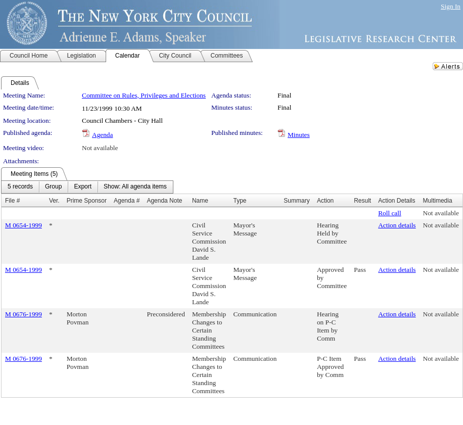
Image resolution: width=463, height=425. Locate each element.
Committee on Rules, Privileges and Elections (144, 95)
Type (239, 200)
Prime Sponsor (87, 200)
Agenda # (127, 200)
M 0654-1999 (23, 225)
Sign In (450, 6)
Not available (100, 148)
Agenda (102, 134)
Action (325, 200)
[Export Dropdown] (83, 187)
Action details (396, 225)
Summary (296, 200)
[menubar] (87, 187)
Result (362, 200)
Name (200, 200)
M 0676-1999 (23, 314)
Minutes (299, 134)
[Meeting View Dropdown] (135, 187)
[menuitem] (20, 187)
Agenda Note (164, 200)
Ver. (54, 200)
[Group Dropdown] (53, 187)
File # (12, 200)
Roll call (389, 213)
